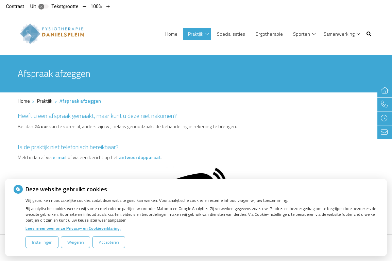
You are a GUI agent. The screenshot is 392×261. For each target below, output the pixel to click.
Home (171, 33)
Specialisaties (231, 33)
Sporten (301, 33)
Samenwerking (339, 33)
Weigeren (75, 242)
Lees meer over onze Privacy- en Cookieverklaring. (73, 228)
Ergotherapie (269, 33)
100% (96, 6)
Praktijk (195, 33)
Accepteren (109, 242)
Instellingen (42, 242)
